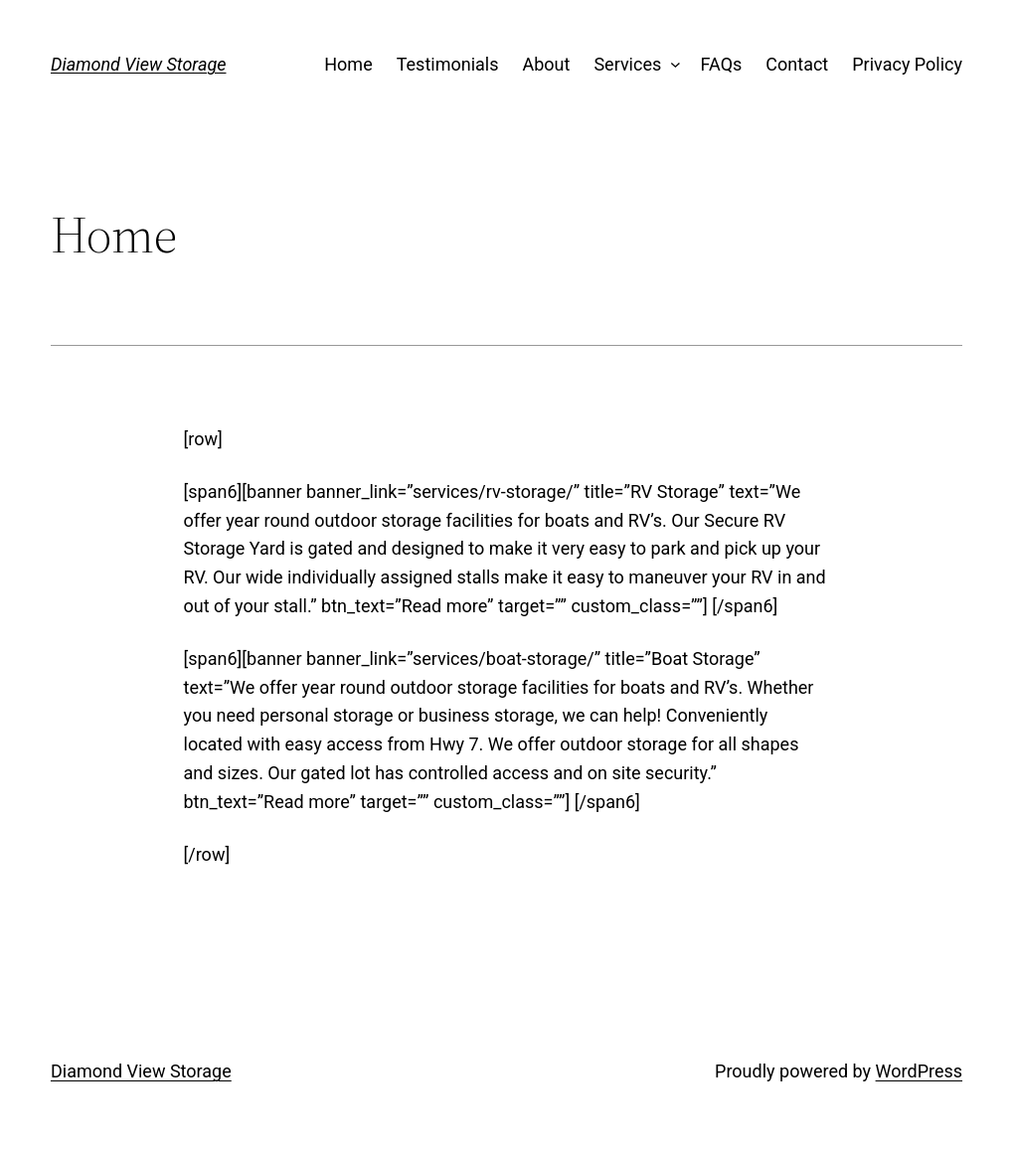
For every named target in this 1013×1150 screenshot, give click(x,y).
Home (348, 64)
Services (627, 64)
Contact (796, 64)
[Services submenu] (671, 65)
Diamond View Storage (139, 64)
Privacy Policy (907, 64)
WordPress (919, 1071)
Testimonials (448, 64)
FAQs (722, 64)
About (546, 64)
